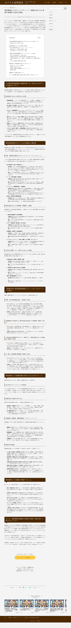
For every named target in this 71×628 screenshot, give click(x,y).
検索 (65, 8)
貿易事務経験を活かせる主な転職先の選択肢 (18, 45)
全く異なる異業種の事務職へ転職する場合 (18, 60)
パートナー (51, 26)
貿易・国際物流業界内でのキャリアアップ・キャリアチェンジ (22, 47)
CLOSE (39, 37)
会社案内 (51, 14)
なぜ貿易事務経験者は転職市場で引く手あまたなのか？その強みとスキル (24, 41)
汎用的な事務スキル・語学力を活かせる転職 (18, 50)
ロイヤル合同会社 (14, 2)
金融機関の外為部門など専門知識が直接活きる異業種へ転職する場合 (23, 56)
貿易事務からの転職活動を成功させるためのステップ (20, 63)
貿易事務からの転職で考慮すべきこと (16, 72)
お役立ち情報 (47, 2)
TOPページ (51, 12)
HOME (6, 617)
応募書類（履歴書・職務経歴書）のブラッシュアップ (20, 68)
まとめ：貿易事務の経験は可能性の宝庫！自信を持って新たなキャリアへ (24, 74)
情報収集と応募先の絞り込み (15, 66)
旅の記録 (51, 23)
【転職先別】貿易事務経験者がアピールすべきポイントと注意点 (22, 53)
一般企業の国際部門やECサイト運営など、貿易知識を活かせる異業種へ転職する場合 (25, 59)
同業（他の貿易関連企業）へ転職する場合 (18, 55)
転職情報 (54, 2)
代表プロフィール (52, 20)
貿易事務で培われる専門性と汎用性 (17, 43)
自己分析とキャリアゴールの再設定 (17, 65)
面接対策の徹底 (13, 69)
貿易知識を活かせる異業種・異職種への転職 (18, 49)
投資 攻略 (61, 2)
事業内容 (51, 17)
